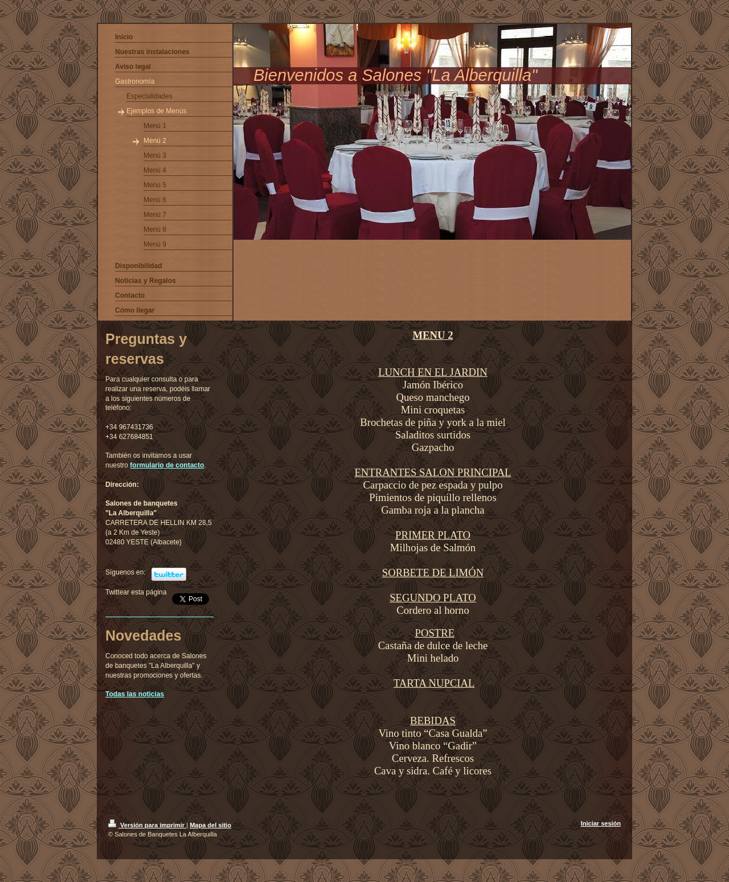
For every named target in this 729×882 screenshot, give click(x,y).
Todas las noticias (134, 694)
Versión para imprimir (147, 825)
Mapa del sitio (210, 825)
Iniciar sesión (601, 823)
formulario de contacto (167, 465)
